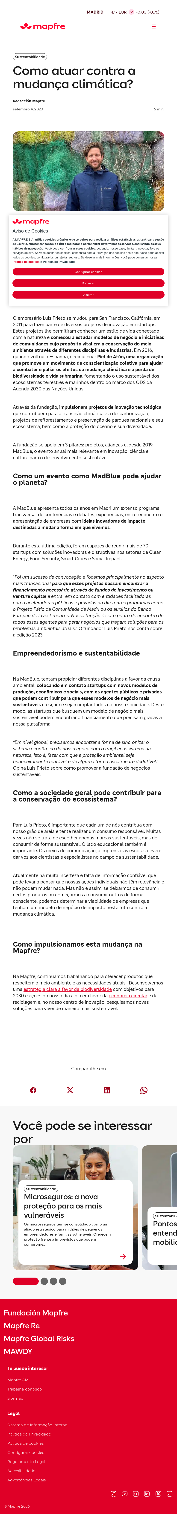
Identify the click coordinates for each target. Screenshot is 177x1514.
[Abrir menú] (154, 26)
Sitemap (15, 1398)
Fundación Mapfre (36, 1313)
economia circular (128, 996)
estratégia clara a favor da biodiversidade (68, 989)
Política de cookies (25, 1443)
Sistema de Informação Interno (37, 1424)
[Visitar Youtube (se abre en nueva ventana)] (124, 1494)
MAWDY (18, 1351)
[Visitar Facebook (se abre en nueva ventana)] (113, 1494)
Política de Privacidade (29, 1434)
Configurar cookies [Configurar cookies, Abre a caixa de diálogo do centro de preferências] (88, 272)
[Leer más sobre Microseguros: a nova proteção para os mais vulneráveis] (75, 1256)
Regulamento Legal (26, 1461)
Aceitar (88, 295)
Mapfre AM (18, 1379)
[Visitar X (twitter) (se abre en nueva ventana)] (158, 1494)
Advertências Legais (26, 1480)
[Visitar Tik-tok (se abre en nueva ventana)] (169, 1494)
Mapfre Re (22, 1325)
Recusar (89, 283)
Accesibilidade (21, 1470)
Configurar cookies (25, 1452)
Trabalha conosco (24, 1389)
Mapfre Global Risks (39, 1338)
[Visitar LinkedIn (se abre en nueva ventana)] (147, 1494)
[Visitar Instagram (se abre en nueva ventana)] (135, 1494)
